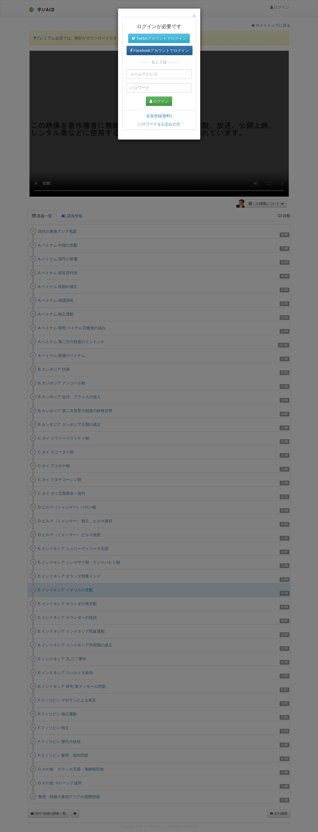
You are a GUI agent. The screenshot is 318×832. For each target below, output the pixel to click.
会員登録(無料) (159, 116)
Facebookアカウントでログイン (159, 50)
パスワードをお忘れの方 (159, 124)
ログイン (159, 101)
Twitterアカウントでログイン (159, 38)
